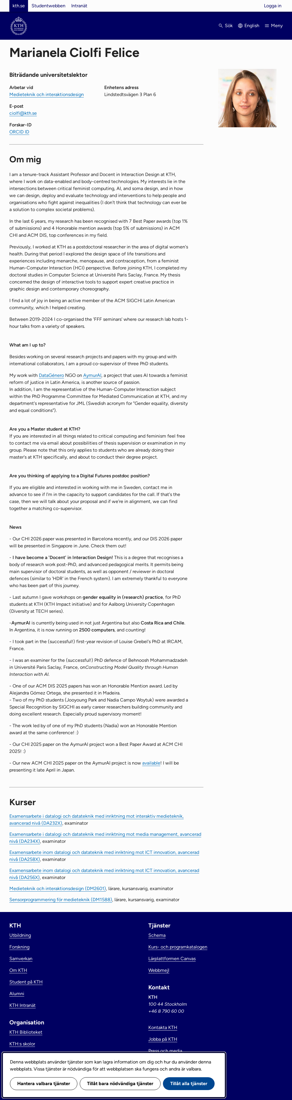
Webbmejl (158, 970)
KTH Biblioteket (25, 1032)
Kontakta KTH (162, 1027)
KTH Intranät (22, 1005)
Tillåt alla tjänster (188, 1083)
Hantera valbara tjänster (43, 1083)
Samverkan (20, 958)
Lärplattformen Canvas (172, 958)
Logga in (272, 5)
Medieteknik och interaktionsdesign (46, 94)
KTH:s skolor (22, 1044)
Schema (157, 935)
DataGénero (51, 375)
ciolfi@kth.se (23, 113)
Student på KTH (26, 982)
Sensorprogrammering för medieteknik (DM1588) (60, 899)
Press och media (165, 1051)
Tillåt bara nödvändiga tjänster (120, 1083)
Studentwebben (48, 5)
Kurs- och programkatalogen (177, 947)
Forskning (19, 947)
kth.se (19, 5)
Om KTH (18, 970)
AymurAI (92, 375)
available (151, 763)
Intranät (79, 5)
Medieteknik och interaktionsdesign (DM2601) (57, 888)
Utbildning (20, 935)
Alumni (16, 993)
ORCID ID (19, 132)
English (251, 25)
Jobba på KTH (162, 1039)
